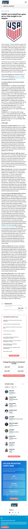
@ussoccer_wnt (18, 76)
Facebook (17, 77)
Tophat (10, 451)
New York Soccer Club (13, 425)
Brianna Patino (12, 436)
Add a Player (14, 498)
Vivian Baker (11, 416)
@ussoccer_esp (5, 77)
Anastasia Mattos (12, 397)
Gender (7, 387)
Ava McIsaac (11, 429)
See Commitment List (14, 456)
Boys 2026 (20, 371)
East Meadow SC (12, 392)
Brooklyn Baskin (12, 403)
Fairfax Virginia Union (13, 399)
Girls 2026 (20, 367)
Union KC (11, 412)
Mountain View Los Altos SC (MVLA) (16, 418)
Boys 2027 (7, 371)
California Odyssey (13, 438)
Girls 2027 (7, 367)
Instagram (22, 77)
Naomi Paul (11, 390)
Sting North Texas (13, 405)
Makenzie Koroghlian (13, 423)
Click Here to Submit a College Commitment (14, 375)
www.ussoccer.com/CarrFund (8, 226)
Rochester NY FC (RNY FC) (14, 431)
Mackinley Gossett (13, 410)
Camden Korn (12, 449)
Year (12, 387)
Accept (4, 527)
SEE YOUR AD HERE (14, 355)
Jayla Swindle (12, 442)
